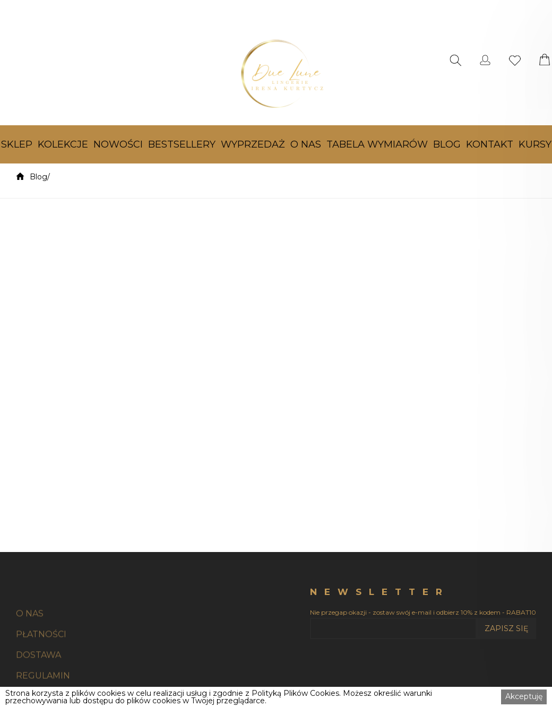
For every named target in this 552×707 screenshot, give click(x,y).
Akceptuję (523, 696)
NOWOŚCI (118, 144)
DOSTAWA (38, 679)
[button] (16, 144)
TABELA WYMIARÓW (377, 144)
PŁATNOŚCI (41, 658)
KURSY (535, 144)
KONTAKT (489, 144)
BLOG (447, 144)
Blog (38, 176)
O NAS (305, 144)
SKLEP (16, 144)
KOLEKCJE (63, 144)
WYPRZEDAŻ (253, 144)
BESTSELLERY (181, 144)
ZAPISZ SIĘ (506, 628)
